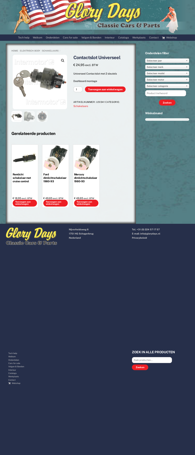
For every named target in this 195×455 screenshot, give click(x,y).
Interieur (110, 37)
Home (14, 51)
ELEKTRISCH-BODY (30, 51)
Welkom (37, 37)
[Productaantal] (78, 89)
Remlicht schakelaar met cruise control (22, 178)
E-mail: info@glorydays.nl (146, 233)
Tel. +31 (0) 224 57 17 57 (146, 229)
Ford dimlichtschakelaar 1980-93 (54, 178)
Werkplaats (139, 37)
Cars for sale (70, 37)
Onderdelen (52, 37)
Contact (154, 37)
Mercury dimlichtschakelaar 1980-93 (85, 178)
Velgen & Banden (91, 37)
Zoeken (140, 367)
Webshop (169, 37)
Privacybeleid (139, 237)
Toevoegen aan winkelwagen (105, 89)
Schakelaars (50, 51)
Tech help (23, 37)
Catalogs (123, 37)
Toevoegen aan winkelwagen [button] (23, 203)
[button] (62, 60)
